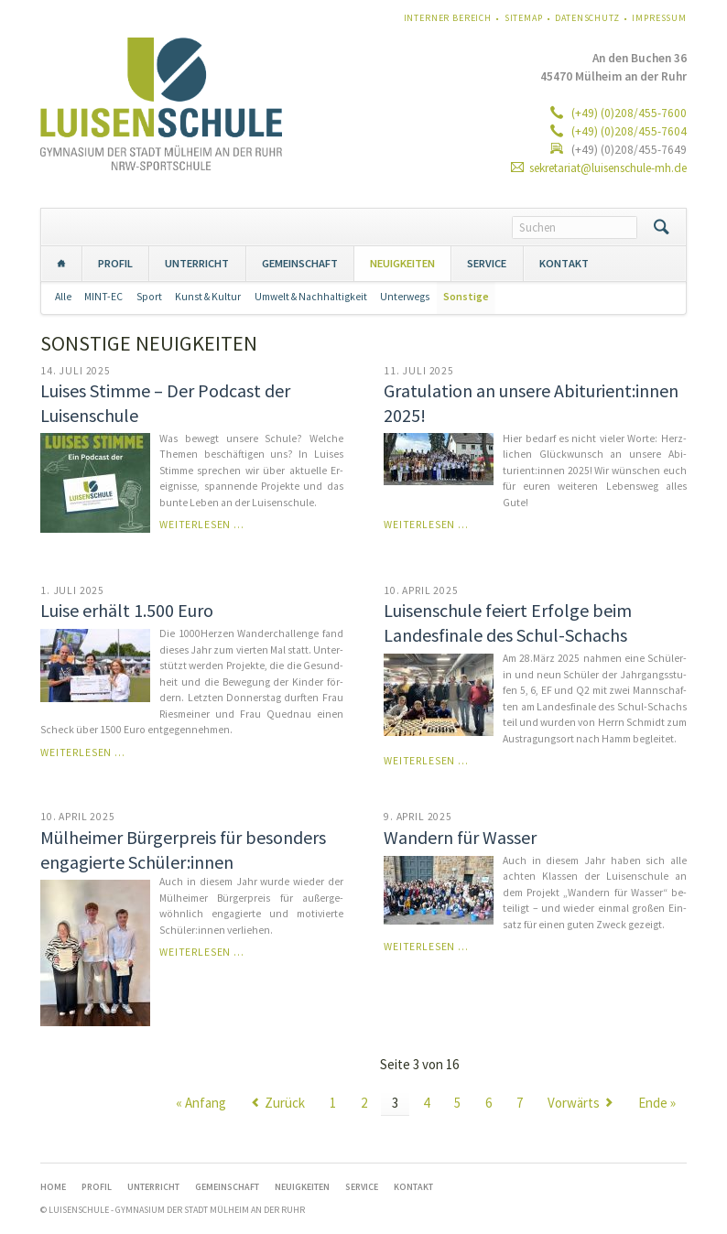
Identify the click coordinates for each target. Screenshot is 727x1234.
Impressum (659, 18)
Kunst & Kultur (208, 296)
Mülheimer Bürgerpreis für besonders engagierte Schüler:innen (183, 849)
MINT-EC (103, 296)
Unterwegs (404, 296)
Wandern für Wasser (460, 837)
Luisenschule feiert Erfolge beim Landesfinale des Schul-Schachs (508, 622)
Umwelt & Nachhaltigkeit (311, 296)
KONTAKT (564, 263)
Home (61, 263)
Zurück (285, 1102)
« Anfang (201, 1102)
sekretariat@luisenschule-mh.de (608, 168)
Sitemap (524, 18)
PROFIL (115, 263)
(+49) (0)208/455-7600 (628, 113)
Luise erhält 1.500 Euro (126, 610)
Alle (63, 296)
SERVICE (486, 263)
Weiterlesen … (201, 524)
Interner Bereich (448, 18)
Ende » (657, 1102)
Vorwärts (574, 1102)
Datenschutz (587, 18)
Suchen (661, 227)
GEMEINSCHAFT (300, 263)
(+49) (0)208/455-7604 (628, 131)
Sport (149, 296)
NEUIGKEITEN (402, 263)
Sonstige (466, 296)
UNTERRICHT (197, 263)
